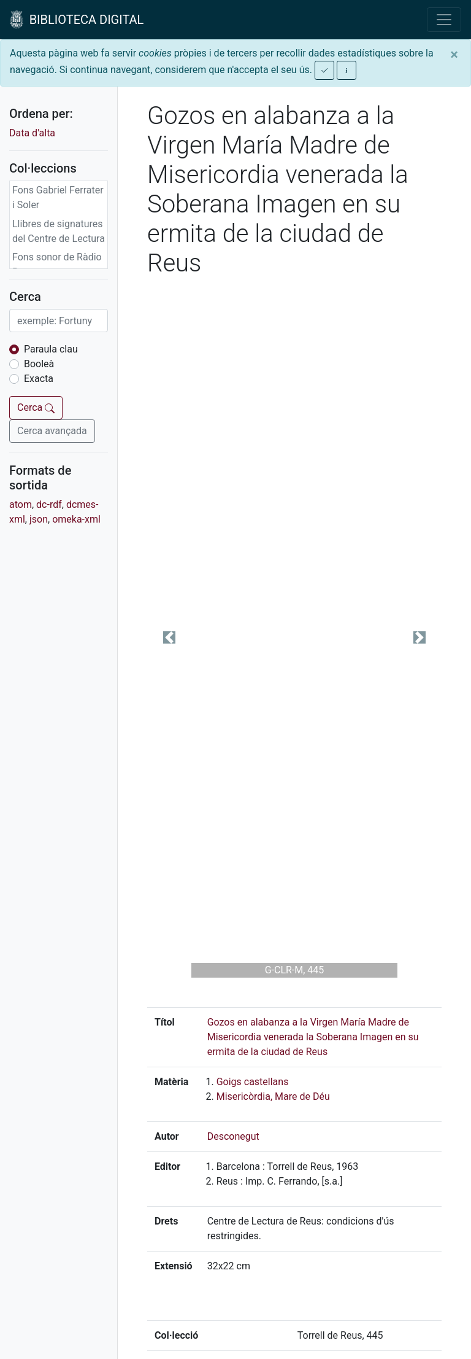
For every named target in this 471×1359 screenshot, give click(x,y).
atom (20, 504)
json (38, 519)
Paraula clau (51, 349)
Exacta (38, 378)
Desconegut (233, 1136)
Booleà (39, 364)
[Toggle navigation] (444, 19)
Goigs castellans (252, 1082)
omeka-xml (76, 519)
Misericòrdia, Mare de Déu (273, 1096)
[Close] (454, 54)
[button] (169, 638)
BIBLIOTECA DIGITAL (77, 19)
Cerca (36, 407)
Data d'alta (32, 133)
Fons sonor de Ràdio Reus (57, 264)
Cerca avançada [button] (52, 431)
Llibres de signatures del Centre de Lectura (58, 231)
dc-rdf (49, 504)
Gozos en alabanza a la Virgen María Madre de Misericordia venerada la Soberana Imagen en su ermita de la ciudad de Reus (313, 1036)
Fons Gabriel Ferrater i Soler (58, 197)
